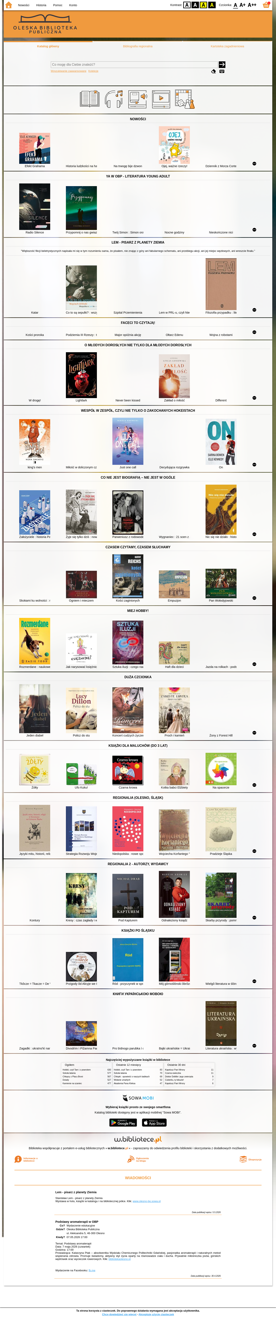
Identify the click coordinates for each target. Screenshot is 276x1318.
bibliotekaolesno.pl (120, 1259)
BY (212, 4)
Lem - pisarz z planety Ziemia (75, 1192)
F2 (252, 4)
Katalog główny (48, 46)
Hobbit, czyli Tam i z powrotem (77, 1070)
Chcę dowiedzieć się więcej (119, 1314)
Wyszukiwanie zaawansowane (69, 71)
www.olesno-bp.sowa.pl (147, 1201)
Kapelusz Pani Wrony (175, 1070)
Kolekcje (93, 71)
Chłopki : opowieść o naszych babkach (132, 1076)
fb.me (92, 1270)
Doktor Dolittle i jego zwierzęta (179, 1076)
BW (195, 4)
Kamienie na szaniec (72, 1083)
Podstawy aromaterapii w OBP (76, 1221)
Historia (41, 5)
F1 (243, 4)
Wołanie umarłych (122, 1080)
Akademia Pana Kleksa (124, 1083)
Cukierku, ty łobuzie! (174, 1080)
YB (203, 4)
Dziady (66, 1080)
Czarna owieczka (173, 1073)
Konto (73, 5)
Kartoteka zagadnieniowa (227, 46)
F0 (235, 4)
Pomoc (57, 5)
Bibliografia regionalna (137, 46)
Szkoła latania (69, 1073)
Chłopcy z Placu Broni (73, 1076)
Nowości (23, 5)
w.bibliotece (118, 1148)
